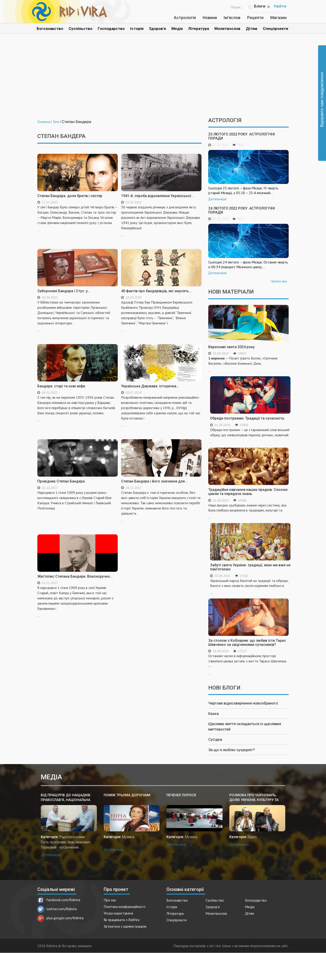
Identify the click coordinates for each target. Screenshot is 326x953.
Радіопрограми (72, 837)
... (77, 218)
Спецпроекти (275, 28)
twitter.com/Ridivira (57, 909)
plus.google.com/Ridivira (60, 918)
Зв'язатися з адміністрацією (125, 926)
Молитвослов (227, 28)
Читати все (279, 281)
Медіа (177, 28)
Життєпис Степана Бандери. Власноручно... (75, 576)
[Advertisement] (163, 79)
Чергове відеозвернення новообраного (243, 703)
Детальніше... (52, 855)
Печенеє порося (181, 795)
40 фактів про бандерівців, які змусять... (156, 291)
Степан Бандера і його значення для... (154, 481)
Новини (210, 17)
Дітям (251, 28)
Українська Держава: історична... (150, 386)
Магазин (278, 17)
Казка (213, 713)
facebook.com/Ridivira (58, 900)
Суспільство (80, 28)
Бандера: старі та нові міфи (61, 386)
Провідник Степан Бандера (61, 481)
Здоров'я (157, 28)
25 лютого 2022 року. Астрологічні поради (241, 136)
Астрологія (185, 17)
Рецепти (255, 17)
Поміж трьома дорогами (127, 795)
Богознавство (50, 28)
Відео (252, 837)
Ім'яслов (232, 17)
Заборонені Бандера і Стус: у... (63, 291)
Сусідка (215, 739)
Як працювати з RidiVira (121, 919)
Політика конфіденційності (124, 906)
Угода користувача (118, 913)
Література (198, 28)
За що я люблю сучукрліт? (231, 750)
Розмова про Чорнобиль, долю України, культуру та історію (253, 797)
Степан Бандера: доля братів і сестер (69, 196)
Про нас (110, 900)
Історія (137, 28)
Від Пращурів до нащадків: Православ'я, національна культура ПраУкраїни (66, 797)
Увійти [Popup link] (280, 6)
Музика (128, 837)
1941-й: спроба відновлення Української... (157, 196)
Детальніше (217, 199)
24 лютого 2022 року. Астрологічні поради (241, 210)
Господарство (111, 28)
